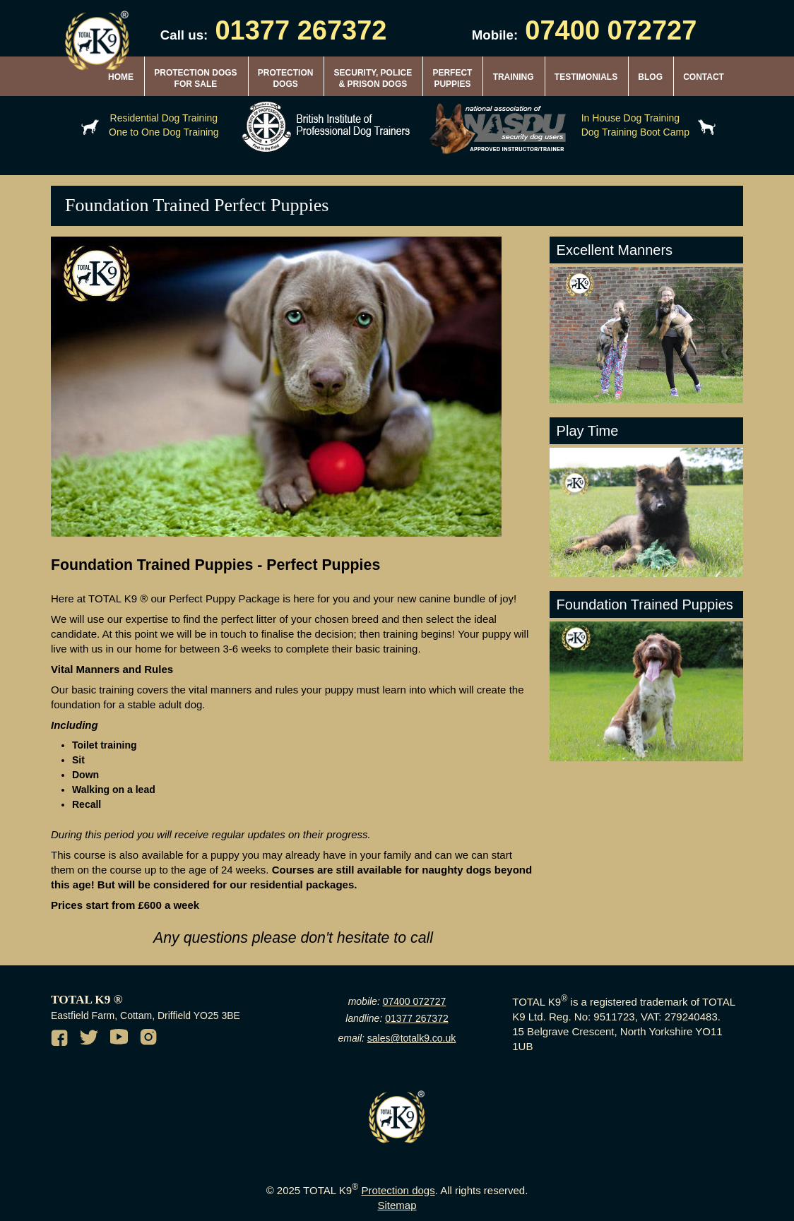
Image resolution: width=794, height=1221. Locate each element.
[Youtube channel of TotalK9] (120, 1039)
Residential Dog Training (164, 118)
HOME (121, 77)
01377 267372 (300, 30)
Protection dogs (397, 1190)
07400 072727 (611, 30)
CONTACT (703, 77)
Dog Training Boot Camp (635, 132)
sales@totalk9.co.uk (411, 1038)
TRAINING (513, 77)
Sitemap (396, 1205)
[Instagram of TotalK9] (150, 1039)
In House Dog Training (630, 118)
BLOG (650, 77)
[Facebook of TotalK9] (61, 1039)
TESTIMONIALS (586, 77)
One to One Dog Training (164, 132)
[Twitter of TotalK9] (91, 1039)
